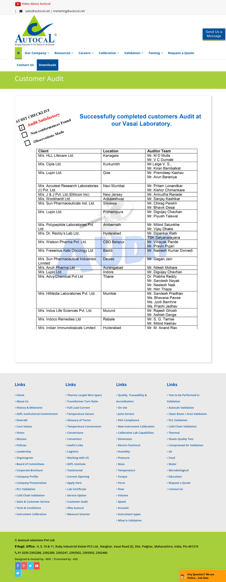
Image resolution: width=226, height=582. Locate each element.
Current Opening (78, 476)
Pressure (123, 458)
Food (172, 458)
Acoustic (123, 508)
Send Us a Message (214, 34)
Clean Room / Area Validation (188, 414)
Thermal (174, 433)
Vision (20, 433)
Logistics (72, 451)
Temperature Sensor (80, 414)
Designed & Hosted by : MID (33, 559)
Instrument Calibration (31, 514)
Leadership (24, 451)
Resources (64, 53)
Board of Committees (30, 464)
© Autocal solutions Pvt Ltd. (35, 540)
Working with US (78, 458)
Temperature (126, 470)
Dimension (125, 439)
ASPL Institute (76, 464)
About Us (22, 401)
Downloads (47, 65)
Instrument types (129, 514)
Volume (123, 495)
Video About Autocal (33, 4)
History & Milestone (29, 407)
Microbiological (178, 470)
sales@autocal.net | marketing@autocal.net (52, 11)
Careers (86, 53)
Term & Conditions (29, 508)
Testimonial (74, 470)
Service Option (76, 495)
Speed (122, 501)
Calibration (109, 53)
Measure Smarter (78, 514)
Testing (155, 53)
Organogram (25, 458)
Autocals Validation (181, 407)
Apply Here (74, 483)
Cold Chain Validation (31, 495)
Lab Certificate (76, 489)
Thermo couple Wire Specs (84, 395)
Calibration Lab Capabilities (136, 433)
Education (175, 476)
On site (122, 407)
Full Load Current (78, 407)
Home (20, 395)
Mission (22, 439)
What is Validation (130, 520)
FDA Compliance (128, 420)
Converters (74, 439)
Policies (21, 445)
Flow (121, 489)
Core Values (24, 426)
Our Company (37, 53)
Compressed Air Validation (186, 445)
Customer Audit (77, 501)
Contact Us (25, 65)
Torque (122, 476)
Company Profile (27, 476)
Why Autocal (75, 508)
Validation (134, 53)
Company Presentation (32, 483)
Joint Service (126, 414)
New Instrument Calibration (136, 426)
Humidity (124, 451)
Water (172, 464)
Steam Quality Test (181, 439)
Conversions (75, 433)
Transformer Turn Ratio (82, 401)
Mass (121, 464)
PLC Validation (26, 489)
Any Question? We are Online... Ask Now (200, 576)
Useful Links (75, 445)
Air (170, 451)
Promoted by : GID (66, 559)
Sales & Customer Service (33, 501)
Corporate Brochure (30, 470)
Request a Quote (181, 53)
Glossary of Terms (79, 420)
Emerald (22, 420)
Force (121, 483)
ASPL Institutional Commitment (37, 414)
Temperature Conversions (84, 426)
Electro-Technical (129, 445)
